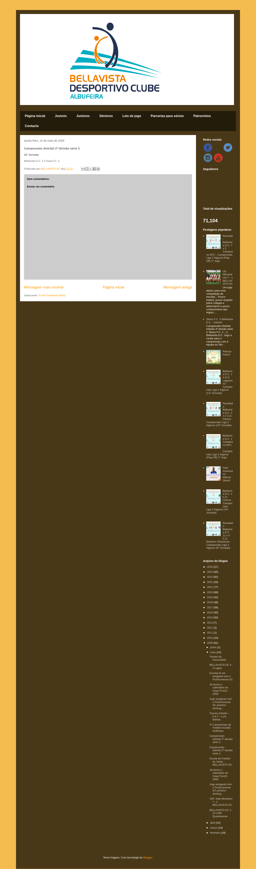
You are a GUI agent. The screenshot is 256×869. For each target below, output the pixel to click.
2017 (210, 607)
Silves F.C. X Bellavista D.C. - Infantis (219, 321)
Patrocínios (202, 116)
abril (213, 822)
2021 (210, 587)
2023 (210, 576)
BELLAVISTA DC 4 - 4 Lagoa (221, 666)
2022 (210, 582)
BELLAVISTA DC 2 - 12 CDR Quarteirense (221, 813)
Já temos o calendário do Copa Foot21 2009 (218, 689)
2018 (210, 602)
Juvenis (61, 116)
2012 (210, 627)
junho (213, 647)
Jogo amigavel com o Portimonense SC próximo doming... (220, 703)
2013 (210, 622)
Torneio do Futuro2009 (217, 658)
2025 (210, 566)
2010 (210, 637)
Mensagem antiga (177, 287)
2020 (210, 592)
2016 (210, 612)
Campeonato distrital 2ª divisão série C (221, 739)
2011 (210, 632)
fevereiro (215, 832)
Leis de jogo (131, 116)
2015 (210, 617)
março (214, 827)
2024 (210, 571)
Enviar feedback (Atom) (52, 295)
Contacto (32, 126)
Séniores (106, 116)
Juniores (83, 116)
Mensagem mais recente (44, 287)
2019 (210, 597)
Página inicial (35, 116)
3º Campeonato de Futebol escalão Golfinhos (220, 727)
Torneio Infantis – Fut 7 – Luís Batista (219, 716)
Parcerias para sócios (167, 116)
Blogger (147, 857)
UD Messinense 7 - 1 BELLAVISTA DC (228, 277)
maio (213, 652)
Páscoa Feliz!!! (227, 353)
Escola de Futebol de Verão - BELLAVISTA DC (220, 761)
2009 (210, 642)
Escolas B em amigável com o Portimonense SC (221, 676)
